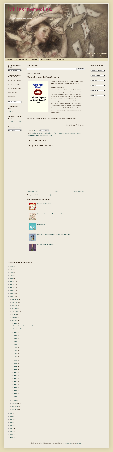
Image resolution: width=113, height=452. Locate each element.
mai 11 (16, 381)
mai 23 (16, 348)
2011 (11, 287)
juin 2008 (14, 317)
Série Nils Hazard (48, 135)
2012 (11, 284)
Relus (9, 111)
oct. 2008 (15, 305)
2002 (11, 428)
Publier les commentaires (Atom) (44, 195)
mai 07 (16, 390)
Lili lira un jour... (47, 59)
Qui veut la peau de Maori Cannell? (23, 326)
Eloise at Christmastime (44, 204)
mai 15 (16, 372)
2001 (11, 431)
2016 (11, 272)
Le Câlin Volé (41, 224)
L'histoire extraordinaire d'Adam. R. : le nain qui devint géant (54, 214)
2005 (11, 419)
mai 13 (16, 375)
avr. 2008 (14, 400)
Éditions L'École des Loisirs (56, 133)
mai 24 (16, 345)
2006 (11, 416)
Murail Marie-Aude (33, 135)
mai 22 (16, 351)
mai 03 (16, 393)
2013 (11, 281)
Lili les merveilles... (31, 9)
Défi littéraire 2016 (15, 122)
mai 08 (16, 387)
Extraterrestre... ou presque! (45, 244)
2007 (11, 413)
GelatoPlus (67, 443)
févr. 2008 (15, 406)
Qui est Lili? (61, 59)
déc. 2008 (15, 299)
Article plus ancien (79, 191)
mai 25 (16, 342)
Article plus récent (33, 191)
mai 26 (16, 338)
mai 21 (16, 354)
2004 (11, 422)
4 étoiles (35, 133)
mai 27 (16, 335)
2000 (11, 435)
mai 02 (16, 397)
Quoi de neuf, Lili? (21, 59)
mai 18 (16, 363)
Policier (41, 135)
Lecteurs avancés (75, 133)
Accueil (9, 59)
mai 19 (16, 360)
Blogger (79, 443)
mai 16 (16, 369)
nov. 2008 (15, 302)
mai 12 (16, 378)
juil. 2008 (14, 314)
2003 (11, 425)
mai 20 (16, 357)
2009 (11, 293)
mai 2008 (15, 321)
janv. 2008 (15, 409)
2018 (11, 266)
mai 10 (16, 384)
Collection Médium (43, 133)
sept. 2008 (15, 308)
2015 (11, 275)
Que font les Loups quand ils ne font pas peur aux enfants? (54, 234)
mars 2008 (15, 403)
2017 (11, 269)
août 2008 (15, 311)
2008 (11, 296)
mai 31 (16, 323)
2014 (11, 278)
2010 (11, 290)
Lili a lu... (34, 59)
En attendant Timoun (19, 329)
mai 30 (16, 332)
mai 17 (16, 366)
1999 (11, 438)
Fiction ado (67, 133)
